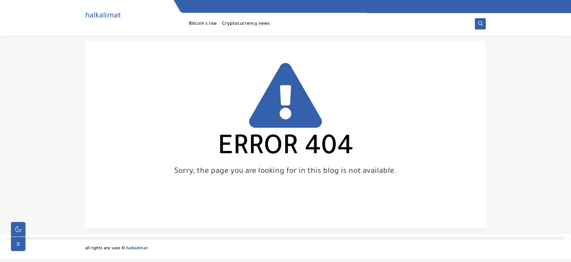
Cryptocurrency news (246, 24)
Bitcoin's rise (203, 24)
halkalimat (103, 16)
